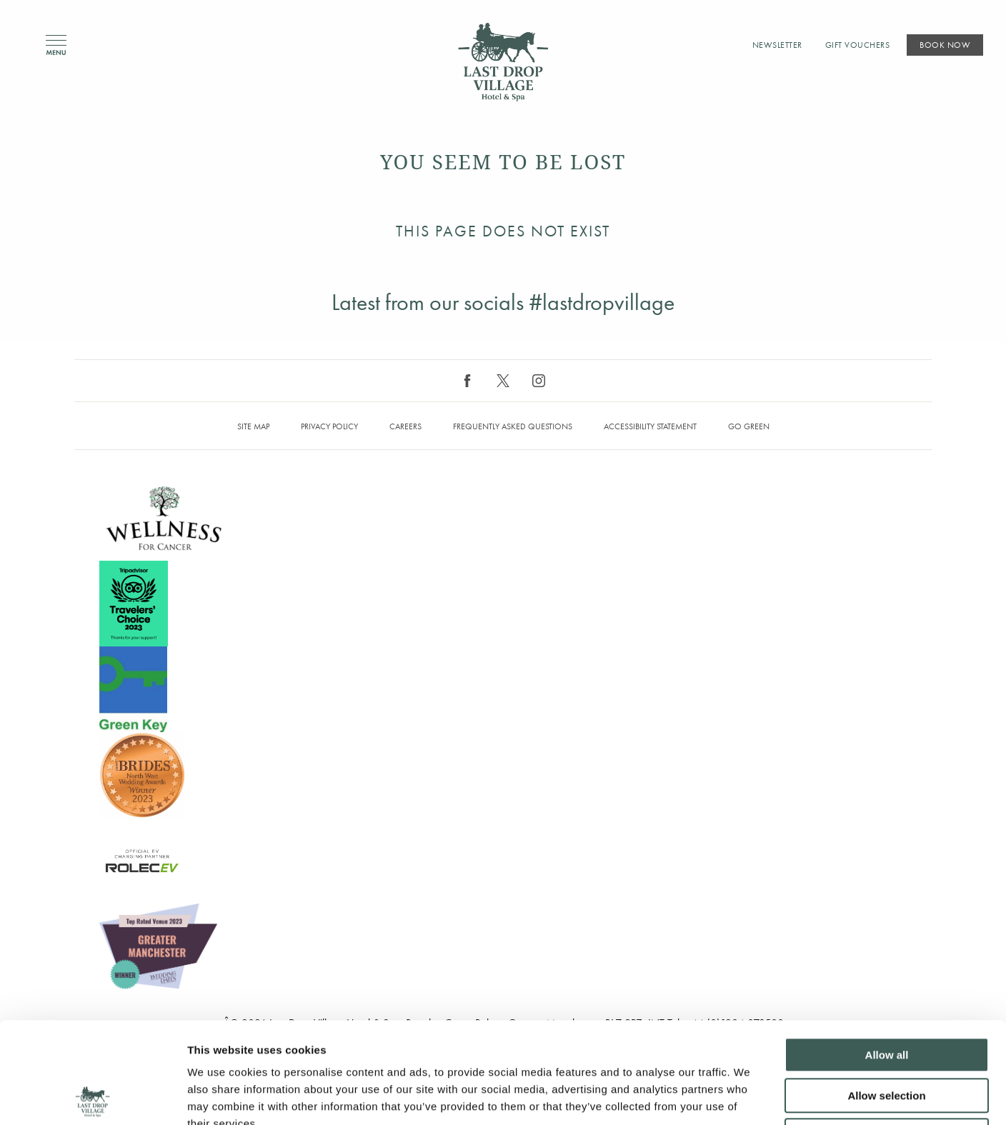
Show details (750, 1097)
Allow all (887, 954)
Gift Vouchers (857, 45)
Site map (253, 426)
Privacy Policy (329, 426)
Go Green (749, 426)
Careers (405, 426)
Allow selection (886, 995)
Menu (56, 45)
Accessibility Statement (650, 426)
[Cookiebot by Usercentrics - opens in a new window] (92, 1097)
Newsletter (777, 45)
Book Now (945, 45)
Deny (887, 1035)
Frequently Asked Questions (512, 426)
